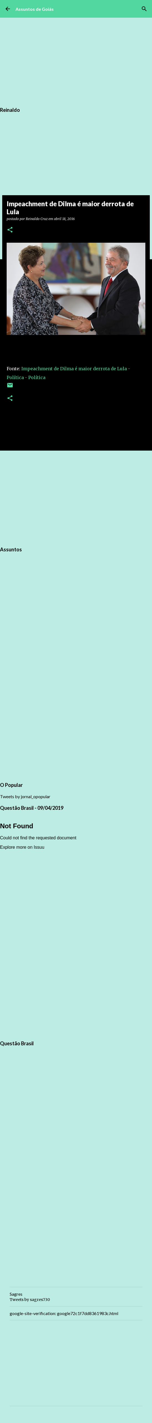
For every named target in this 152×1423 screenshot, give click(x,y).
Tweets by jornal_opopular (25, 796)
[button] (10, 230)
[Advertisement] (76, 497)
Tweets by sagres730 (30, 1299)
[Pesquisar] (144, 8)
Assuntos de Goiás (35, 9)
